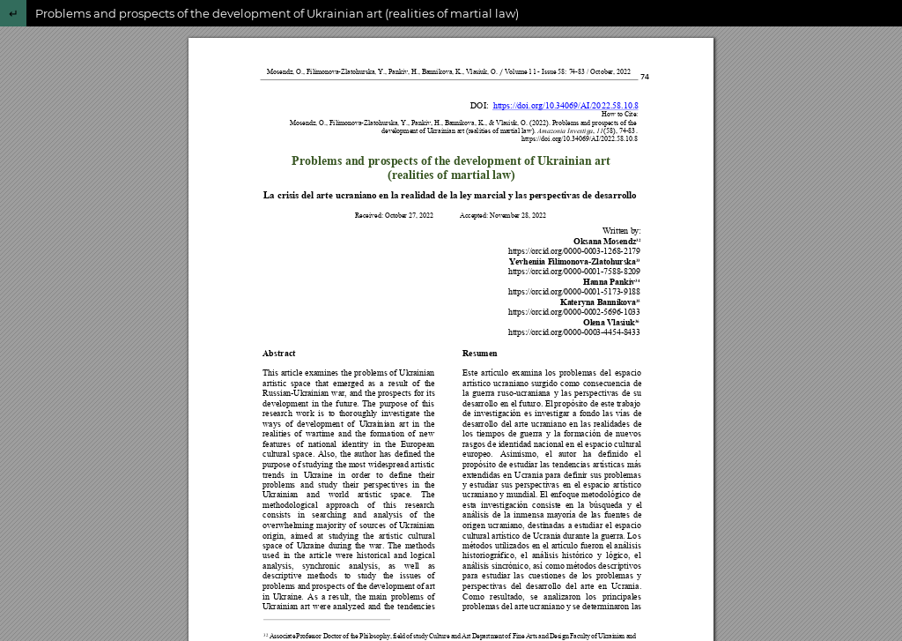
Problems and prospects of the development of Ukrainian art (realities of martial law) (277, 13)
